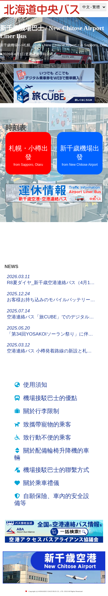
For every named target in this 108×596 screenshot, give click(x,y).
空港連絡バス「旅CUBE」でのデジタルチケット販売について (51, 313)
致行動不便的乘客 (47, 437)
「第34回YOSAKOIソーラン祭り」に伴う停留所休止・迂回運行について (51, 331)
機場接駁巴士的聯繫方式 (56, 469)
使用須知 (35, 384)
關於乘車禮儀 (41, 483)
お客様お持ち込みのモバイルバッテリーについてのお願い (51, 296)
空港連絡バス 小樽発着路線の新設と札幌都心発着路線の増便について (51, 348)
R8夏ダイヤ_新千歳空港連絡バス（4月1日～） (51, 279)
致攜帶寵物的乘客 (47, 424)
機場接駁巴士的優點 (50, 398)
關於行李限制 (41, 411)
